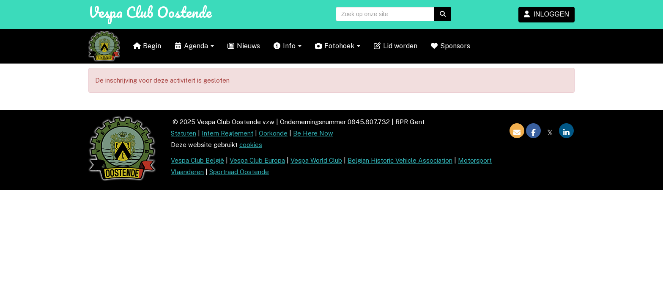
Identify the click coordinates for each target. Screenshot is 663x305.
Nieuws (243, 46)
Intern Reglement (227, 133)
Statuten (183, 133)
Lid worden (395, 46)
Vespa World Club (316, 160)
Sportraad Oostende (239, 171)
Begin (147, 46)
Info (287, 46)
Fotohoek (337, 46)
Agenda (194, 46)
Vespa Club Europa (257, 160)
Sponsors (450, 46)
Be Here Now (313, 133)
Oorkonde (273, 133)
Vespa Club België (197, 160)
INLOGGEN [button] (546, 14)
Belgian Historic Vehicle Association (400, 160)
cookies (250, 144)
